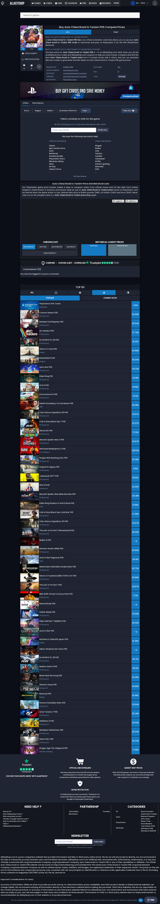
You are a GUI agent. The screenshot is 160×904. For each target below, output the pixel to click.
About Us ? (7, 811)
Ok (141, 900)
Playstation (121, 822)
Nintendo (120, 828)
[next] (40, 49)
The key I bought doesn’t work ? (16, 819)
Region (38, 110)
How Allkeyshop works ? (13, 814)
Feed (116, 32)
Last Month (71, 247)
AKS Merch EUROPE (148, 831)
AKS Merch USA (147, 828)
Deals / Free (146, 821)
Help (150, 900)
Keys (85, 110)
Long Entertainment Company (75, 73)
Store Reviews (146, 823)
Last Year (42, 247)
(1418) (102, 263)
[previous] (22, 49)
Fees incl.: (128, 110)
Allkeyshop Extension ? (12, 826)
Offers (26, 103)
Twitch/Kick (73, 811)
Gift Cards (145, 819)
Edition (50, 110)
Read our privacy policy (128, 900)
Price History (38, 103)
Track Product (50, 253)
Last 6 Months (57, 247)
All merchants (80, 176)
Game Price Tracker (149, 814)
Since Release (29, 247)
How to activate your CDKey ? (15, 821)
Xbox (118, 817)
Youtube (106, 811)
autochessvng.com (70, 70)
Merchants (73, 814)
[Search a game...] (80, 15)
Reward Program (148, 816)
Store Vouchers (147, 811)
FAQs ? (6, 823)
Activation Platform (68, 110)
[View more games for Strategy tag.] (122, 77)
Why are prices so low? (12, 816)
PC (117, 811)
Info (68, 32)
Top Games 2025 (148, 826)
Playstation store (70, 80)
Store (26, 110)
